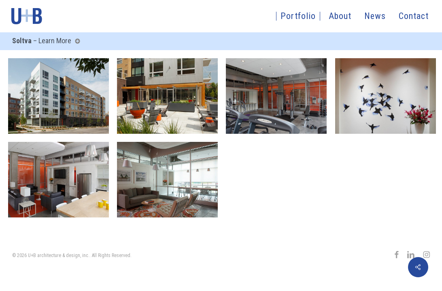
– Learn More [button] (44, 40)
